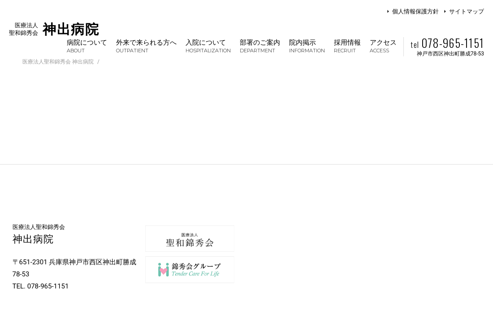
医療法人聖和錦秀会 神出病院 (58, 62)
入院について (208, 45)
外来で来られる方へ (146, 45)
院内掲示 (307, 45)
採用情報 (347, 45)
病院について (87, 45)
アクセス (383, 45)
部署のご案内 (260, 45)
